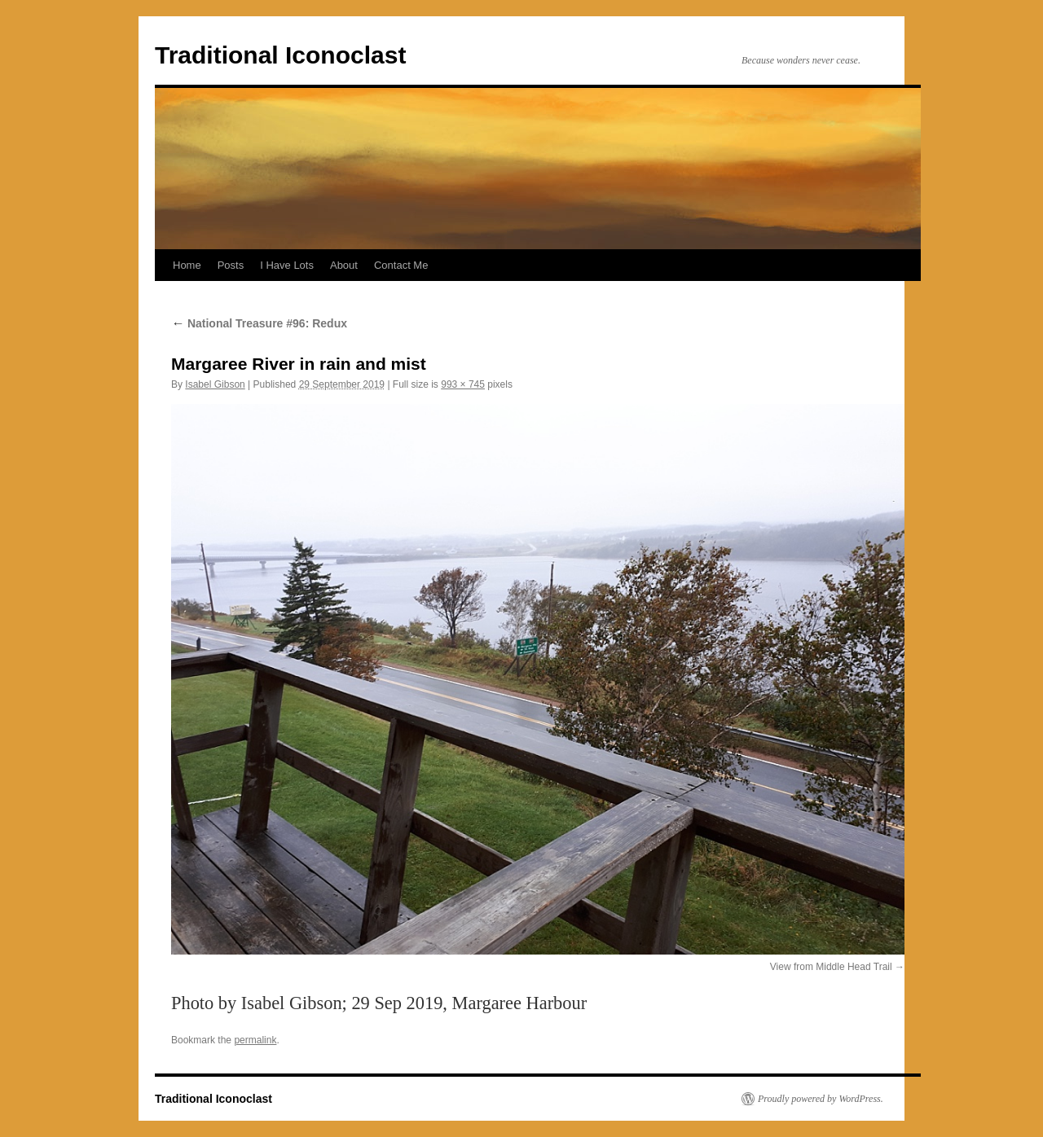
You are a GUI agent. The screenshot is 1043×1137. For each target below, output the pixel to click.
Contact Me (401, 265)
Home (187, 265)
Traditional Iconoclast (280, 55)
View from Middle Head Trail (831, 966)
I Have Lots (287, 265)
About (344, 265)
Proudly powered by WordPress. (820, 1098)
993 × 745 (463, 384)
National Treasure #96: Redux (259, 323)
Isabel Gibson (214, 384)
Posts (231, 265)
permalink (255, 1040)
